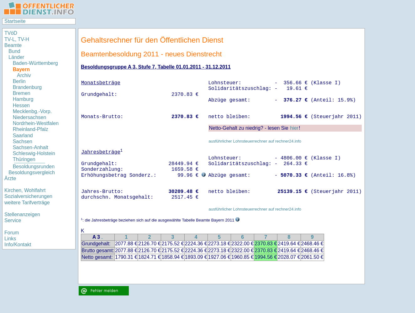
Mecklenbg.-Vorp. (32, 111)
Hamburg (23, 99)
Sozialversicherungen (28, 196)
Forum (11, 232)
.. (102, 237)
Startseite (15, 21)
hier (294, 128)
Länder (16, 57)
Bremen (21, 93)
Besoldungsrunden (34, 166)
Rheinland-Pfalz (30, 129)
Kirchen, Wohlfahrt (24, 190)
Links (10, 238)
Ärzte (10, 178)
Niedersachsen (29, 117)
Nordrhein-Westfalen (36, 123)
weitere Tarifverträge (27, 202)
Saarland (23, 135)
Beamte (13, 45)
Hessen (21, 105)
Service (12, 220)
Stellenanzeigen (22, 214)
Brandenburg (27, 87)
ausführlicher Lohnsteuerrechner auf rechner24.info (254, 141)
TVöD (10, 33)
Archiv (24, 75)
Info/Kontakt (17, 244)
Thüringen (24, 159)
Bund (14, 51)
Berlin (19, 81)
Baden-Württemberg (35, 63)
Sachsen (22, 141)
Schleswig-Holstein (34, 153)
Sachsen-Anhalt (30, 147)
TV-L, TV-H (16, 39)
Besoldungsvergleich (31, 172)
